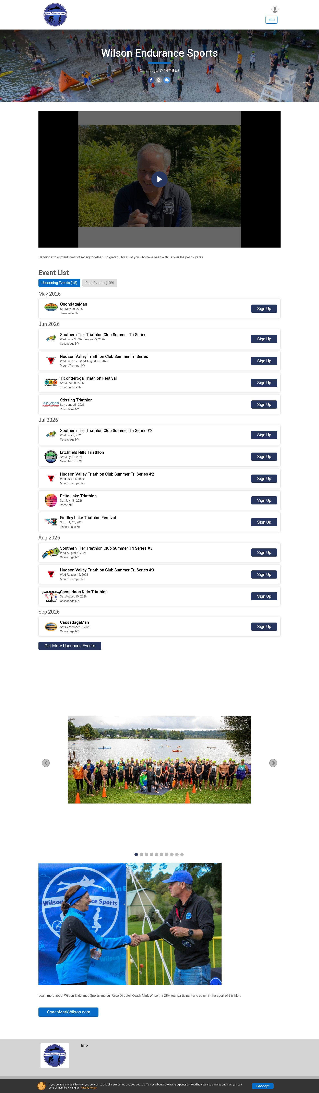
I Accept (263, 1086)
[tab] (60, 287)
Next (274, 768)
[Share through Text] (166, 82)
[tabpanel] (159, 765)
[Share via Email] (158, 82)
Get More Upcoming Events (70, 650)
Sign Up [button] (264, 313)
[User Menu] (275, 9)
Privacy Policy (88, 1087)
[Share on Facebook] (151, 82)
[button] (159, 313)
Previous (50, 768)
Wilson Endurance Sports (159, 55)
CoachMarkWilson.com (68, 1017)
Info (271, 20)
